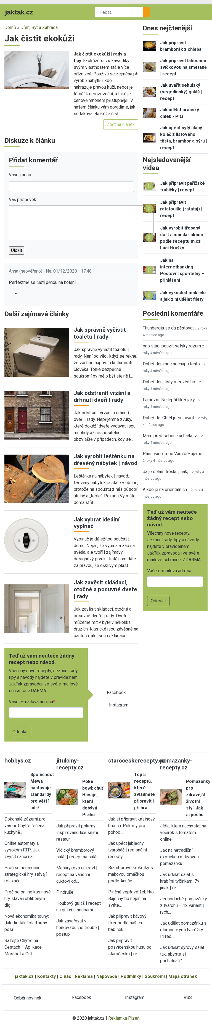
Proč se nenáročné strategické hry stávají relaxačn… (25, 874)
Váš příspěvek (22, 199)
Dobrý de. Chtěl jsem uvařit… (170, 417)
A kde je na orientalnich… (166, 489)
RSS (188, 997)
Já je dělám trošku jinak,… (167, 471)
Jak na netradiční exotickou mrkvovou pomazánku (179, 857)
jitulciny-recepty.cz (70, 764)
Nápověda (106, 976)
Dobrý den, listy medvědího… (170, 381)
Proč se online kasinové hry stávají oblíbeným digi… (27, 898)
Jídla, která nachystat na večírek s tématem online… (183, 832)
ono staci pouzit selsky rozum (172, 346)
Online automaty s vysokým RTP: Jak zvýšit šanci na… (22, 850)
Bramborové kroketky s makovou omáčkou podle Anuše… (130, 874)
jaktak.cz (24, 976)
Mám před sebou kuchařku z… (171, 435)
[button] (36, 69)
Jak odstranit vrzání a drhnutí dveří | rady (102, 396)
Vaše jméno (20, 174)
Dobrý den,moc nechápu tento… (173, 363)
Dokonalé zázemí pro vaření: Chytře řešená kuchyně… (25, 825)
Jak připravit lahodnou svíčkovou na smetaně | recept (183, 67)
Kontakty (46, 976)
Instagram (118, 705)
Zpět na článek (121, 124)
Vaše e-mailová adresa (31, 701)
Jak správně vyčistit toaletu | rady (100, 333)
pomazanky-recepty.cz (176, 764)
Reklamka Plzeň (124, 1018)
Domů (10, 27)
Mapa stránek (182, 976)
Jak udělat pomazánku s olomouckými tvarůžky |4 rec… (183, 930)
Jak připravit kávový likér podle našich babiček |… (127, 923)
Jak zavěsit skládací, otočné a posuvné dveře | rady (105, 589)
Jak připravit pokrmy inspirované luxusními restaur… (77, 832)
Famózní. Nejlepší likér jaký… (170, 399)
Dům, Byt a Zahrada (39, 27)
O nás (65, 976)
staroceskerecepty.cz (136, 760)
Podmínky (131, 976)
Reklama (84, 976)
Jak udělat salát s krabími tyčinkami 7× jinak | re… (180, 881)
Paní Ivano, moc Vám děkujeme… (174, 453)
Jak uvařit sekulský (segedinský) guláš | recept (181, 92)
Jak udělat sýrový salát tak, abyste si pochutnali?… (182, 954)
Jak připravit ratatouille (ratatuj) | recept (181, 209)
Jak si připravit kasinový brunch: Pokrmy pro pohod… (131, 825)
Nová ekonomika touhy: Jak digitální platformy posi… (26, 923)
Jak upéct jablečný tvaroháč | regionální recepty (127, 850)
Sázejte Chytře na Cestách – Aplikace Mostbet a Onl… (23, 947)
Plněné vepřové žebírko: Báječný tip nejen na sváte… (131, 898)
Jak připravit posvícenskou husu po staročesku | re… (130, 947)
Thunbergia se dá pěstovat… (170, 328)
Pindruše (64, 892)
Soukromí (155, 976)
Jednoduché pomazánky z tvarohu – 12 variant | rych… (183, 905)
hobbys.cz (17, 760)
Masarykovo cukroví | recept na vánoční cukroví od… (76, 874)
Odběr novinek (27, 998)
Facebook (116, 692)
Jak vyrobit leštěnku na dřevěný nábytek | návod (105, 459)
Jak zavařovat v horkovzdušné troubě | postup (77, 927)
